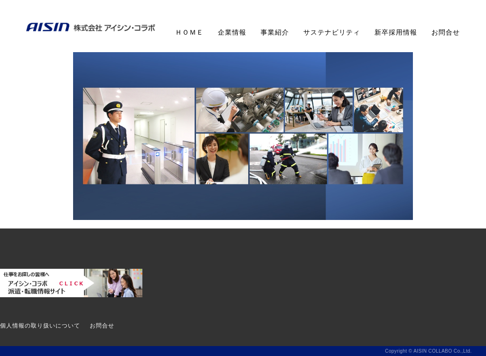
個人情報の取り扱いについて (40, 326)
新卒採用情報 (395, 32)
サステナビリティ (331, 32)
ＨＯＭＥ (189, 32)
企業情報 (232, 32)
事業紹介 (275, 32)
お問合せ (445, 32)
